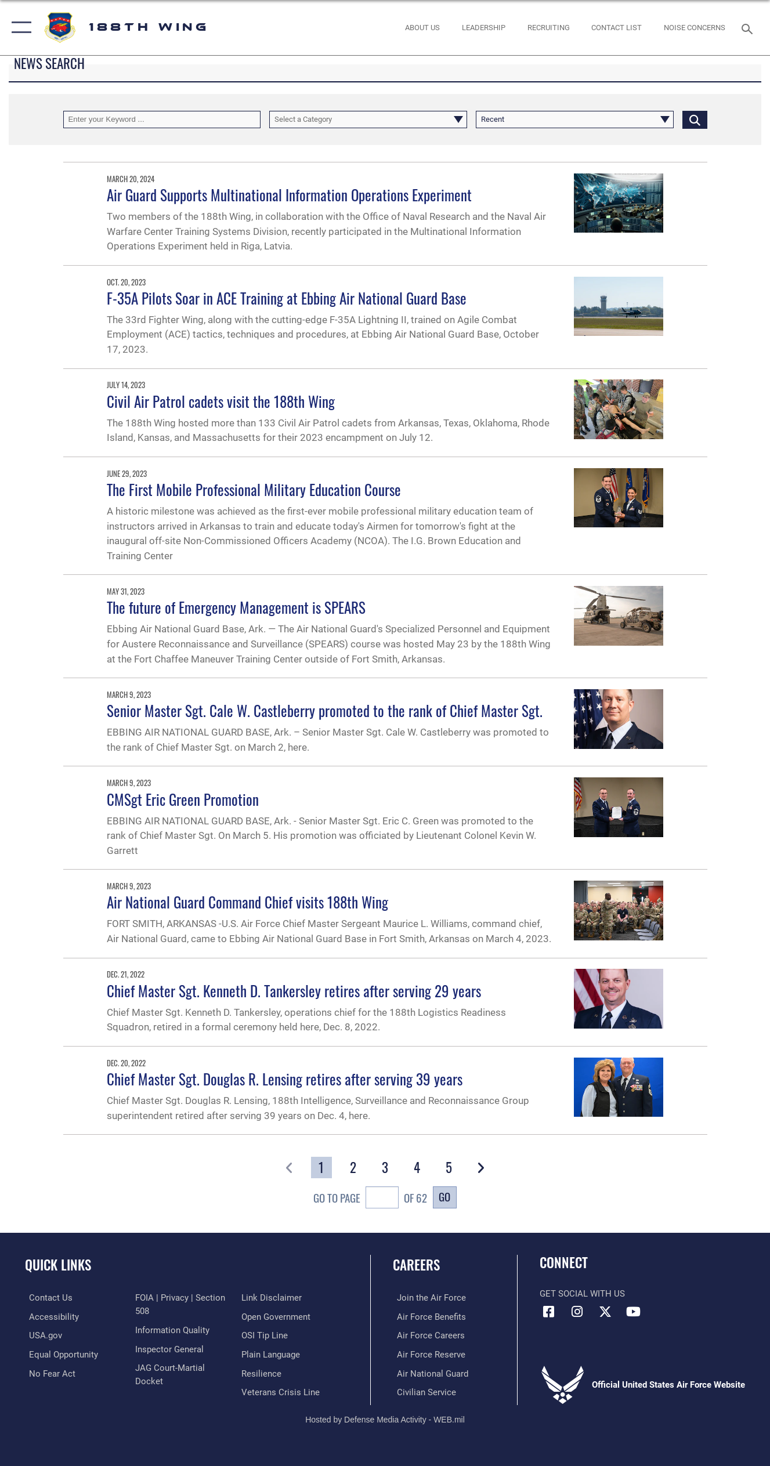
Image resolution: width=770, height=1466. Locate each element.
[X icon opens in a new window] (605, 1311)
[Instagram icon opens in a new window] (576, 1311)
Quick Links (58, 1265)
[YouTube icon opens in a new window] (633, 1311)
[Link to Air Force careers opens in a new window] (427, 1335)
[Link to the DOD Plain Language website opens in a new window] (272, 1353)
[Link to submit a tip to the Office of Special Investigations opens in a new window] (266, 1335)
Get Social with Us (582, 1293)
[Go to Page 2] (353, 1167)
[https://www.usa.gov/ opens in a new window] (41, 1335)
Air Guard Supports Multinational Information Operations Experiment (289, 194)
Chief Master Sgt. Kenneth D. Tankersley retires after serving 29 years (294, 990)
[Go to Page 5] (448, 1167)
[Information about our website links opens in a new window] (273, 1298)
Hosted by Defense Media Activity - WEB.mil (385, 1417)
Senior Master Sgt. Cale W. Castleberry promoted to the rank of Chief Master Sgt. (325, 710)
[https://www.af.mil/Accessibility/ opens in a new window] (50, 1316)
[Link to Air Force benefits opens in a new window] (427, 1316)
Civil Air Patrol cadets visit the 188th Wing (221, 401)
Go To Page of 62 (370, 1198)
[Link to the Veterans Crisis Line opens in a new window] (282, 1391)
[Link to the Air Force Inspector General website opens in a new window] (168, 1348)
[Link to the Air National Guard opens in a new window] (428, 1372)
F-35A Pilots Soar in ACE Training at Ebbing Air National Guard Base (287, 298)
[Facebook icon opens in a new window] (548, 1311)
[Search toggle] (749, 27)
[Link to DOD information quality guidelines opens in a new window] (171, 1329)
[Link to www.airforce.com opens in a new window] (427, 1298)
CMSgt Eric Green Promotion (183, 799)
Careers (416, 1265)
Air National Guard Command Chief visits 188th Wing (247, 902)
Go (444, 1196)
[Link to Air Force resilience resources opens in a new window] (263, 1372)
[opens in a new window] (59, 1353)
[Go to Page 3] (385, 1167)
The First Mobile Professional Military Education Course (254, 489)
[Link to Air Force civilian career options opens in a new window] (422, 1391)
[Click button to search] (694, 119)
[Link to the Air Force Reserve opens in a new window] (427, 1353)
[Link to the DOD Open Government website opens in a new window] (277, 1316)
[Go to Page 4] (416, 1167)
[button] (19, 27)
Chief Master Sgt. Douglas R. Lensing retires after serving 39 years (284, 1079)
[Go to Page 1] (321, 1167)
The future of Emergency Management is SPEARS (236, 607)
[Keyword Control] (162, 119)
